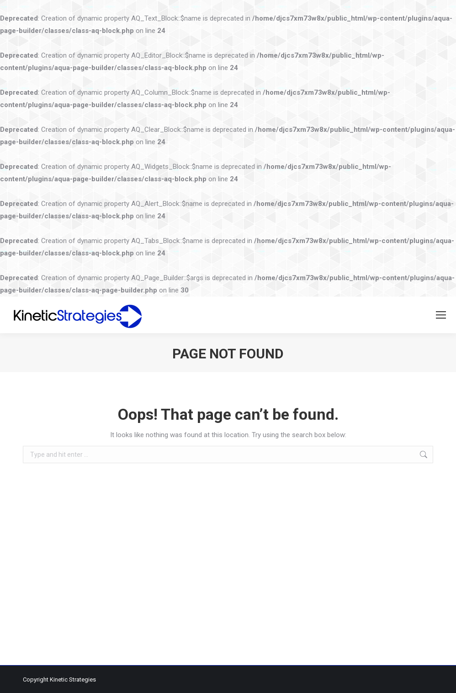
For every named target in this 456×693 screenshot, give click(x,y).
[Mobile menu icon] (441, 315)
